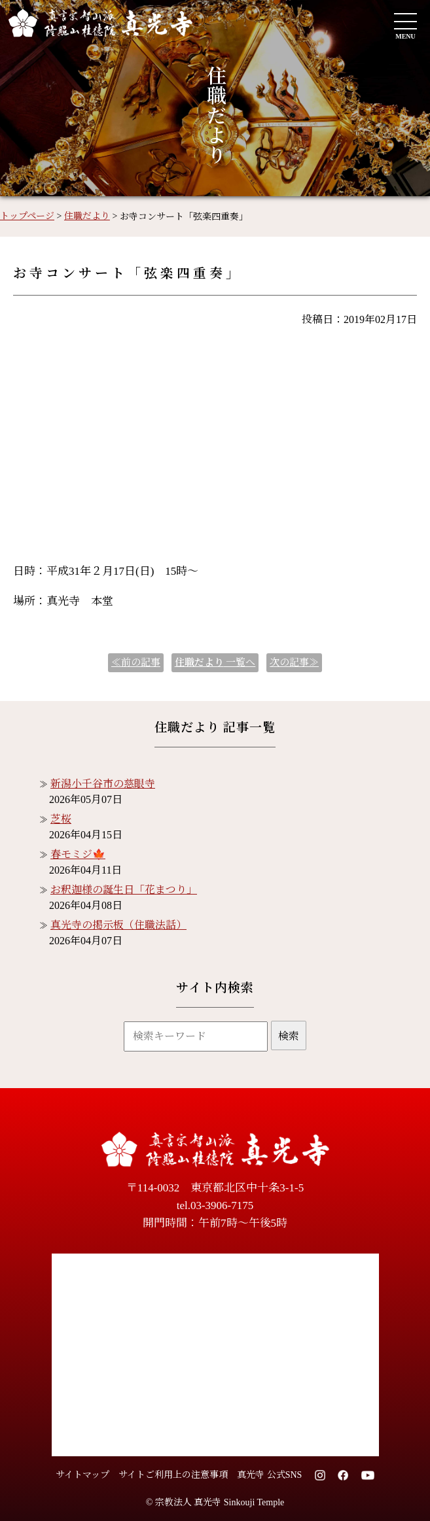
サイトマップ (82, 1475)
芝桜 (60, 819)
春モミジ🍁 (77, 854)
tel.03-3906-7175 (215, 1205)
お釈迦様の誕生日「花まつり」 (123, 889)
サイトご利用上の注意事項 (173, 1475)
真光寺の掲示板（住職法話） (118, 925)
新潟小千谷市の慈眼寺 (102, 783)
